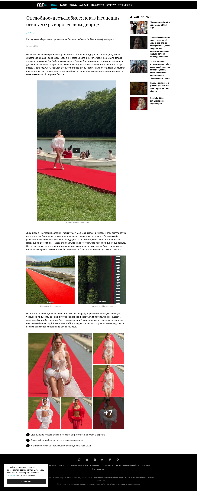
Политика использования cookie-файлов (121, 465)
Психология (97, 5)
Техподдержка (98, 469)
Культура (111, 5)
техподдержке (134, 484)
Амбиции (84, 5)
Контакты (63, 465)
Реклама (146, 465)
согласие (11, 475)
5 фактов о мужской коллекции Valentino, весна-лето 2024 (61, 446)
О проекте (51, 465)
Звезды (73, 5)
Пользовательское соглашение (85, 465)
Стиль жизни (125, 5)
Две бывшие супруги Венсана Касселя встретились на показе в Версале (68, 435)
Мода (54, 5)
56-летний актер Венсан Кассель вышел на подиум (57, 440)
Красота (63, 5)
